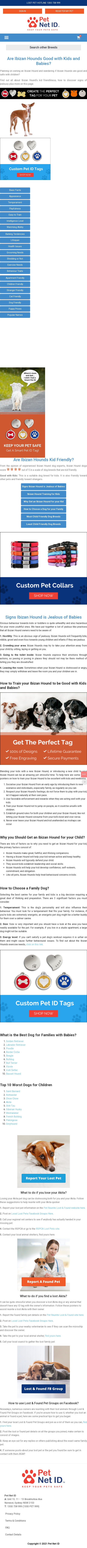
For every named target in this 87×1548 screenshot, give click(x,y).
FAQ (7, 1527)
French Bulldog (14, 1116)
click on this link (34, 944)
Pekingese (11, 1120)
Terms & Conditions (15, 1520)
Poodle (10, 1048)
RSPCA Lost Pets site (47, 1228)
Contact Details (13, 1534)
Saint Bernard (13, 1091)
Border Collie (13, 1052)
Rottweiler (11, 1095)
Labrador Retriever (16, 1044)
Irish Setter (12, 1070)
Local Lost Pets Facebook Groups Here (32, 1213)
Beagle (9, 1055)
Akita (8, 1102)
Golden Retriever (15, 1041)
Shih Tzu (10, 1105)
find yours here (53, 1335)
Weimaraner (12, 1113)
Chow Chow (12, 1098)
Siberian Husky (14, 1109)
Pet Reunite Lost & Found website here (64, 1207)
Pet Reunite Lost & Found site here (65, 1315)
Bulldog (10, 1059)
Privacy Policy (12, 1513)
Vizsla (9, 1066)
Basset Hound (13, 1073)
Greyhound (11, 1123)
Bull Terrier (11, 1062)
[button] (6, 37)
